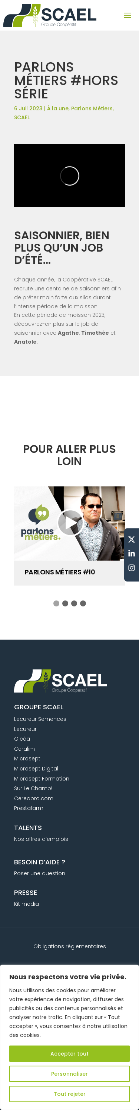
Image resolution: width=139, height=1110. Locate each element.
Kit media (26, 904)
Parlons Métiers (92, 108)
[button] (56, 603)
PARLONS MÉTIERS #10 (60, 572)
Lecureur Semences (40, 719)
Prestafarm (28, 808)
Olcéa (22, 738)
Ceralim (24, 749)
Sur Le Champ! (33, 788)
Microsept (27, 758)
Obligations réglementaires (69, 946)
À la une (58, 108)
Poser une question (39, 873)
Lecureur (25, 729)
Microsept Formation (41, 778)
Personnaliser (69, 1074)
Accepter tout (69, 1053)
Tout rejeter (70, 1094)
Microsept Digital (36, 768)
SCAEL (22, 117)
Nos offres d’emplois (41, 839)
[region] (69, 1037)
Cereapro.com (33, 798)
